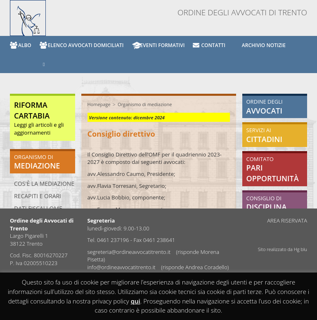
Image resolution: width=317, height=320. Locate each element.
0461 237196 (113, 240)
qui (135, 301)
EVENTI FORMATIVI (162, 45)
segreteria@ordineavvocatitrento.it (130, 252)
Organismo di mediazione (145, 104)
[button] (40, 63)
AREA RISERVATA (287, 220)
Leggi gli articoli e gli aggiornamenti (39, 119)
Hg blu (300, 249)
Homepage (99, 104)
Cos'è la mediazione (44, 183)
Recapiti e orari (37, 196)
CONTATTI (213, 45)
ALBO (24, 45)
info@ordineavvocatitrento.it (122, 267)
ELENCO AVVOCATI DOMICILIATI (86, 45)
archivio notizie (264, 45)
